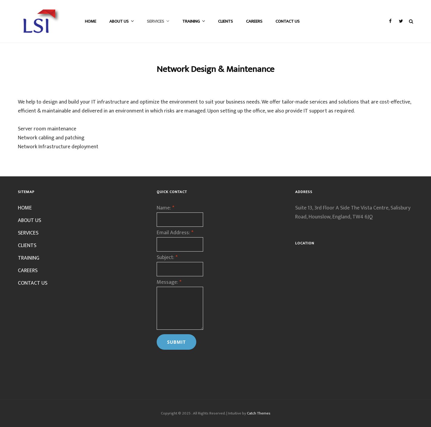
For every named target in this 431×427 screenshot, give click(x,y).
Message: (169, 282)
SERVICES (155, 21)
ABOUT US (119, 21)
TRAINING (191, 21)
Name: (165, 208)
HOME (90, 21)
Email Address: (175, 232)
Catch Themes (258, 413)
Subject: (167, 257)
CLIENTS (225, 21)
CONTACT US (288, 21)
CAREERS (254, 21)
